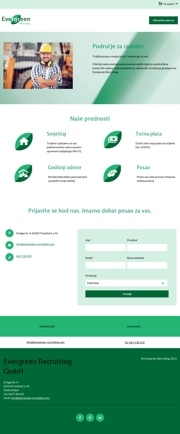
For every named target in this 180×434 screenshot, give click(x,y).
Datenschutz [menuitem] (47, 326)
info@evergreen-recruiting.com (35, 244)
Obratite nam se (163, 20)
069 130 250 (24, 256)
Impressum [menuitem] (133, 326)
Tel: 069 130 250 (134, 342)
